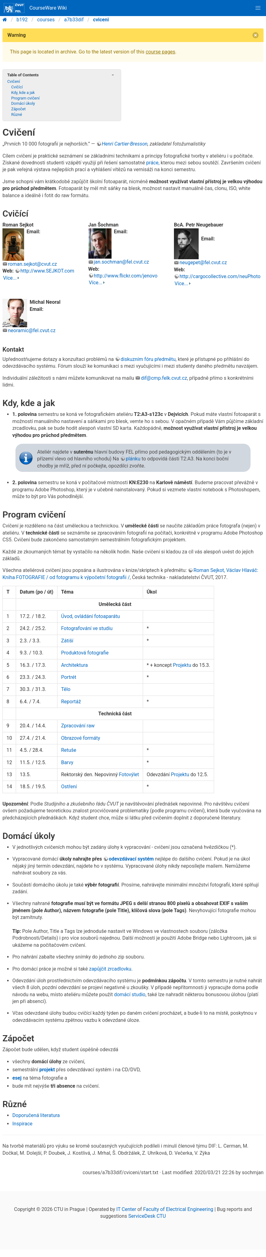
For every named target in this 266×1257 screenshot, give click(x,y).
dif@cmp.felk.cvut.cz (164, 378)
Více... (10, 278)
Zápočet (18, 109)
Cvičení (13, 81)
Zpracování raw (78, 726)
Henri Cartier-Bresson (125, 144)
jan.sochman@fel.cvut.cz (121, 262)
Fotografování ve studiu (87, 628)
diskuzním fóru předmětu (147, 359)
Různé (16, 114)
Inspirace (22, 1124)
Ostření (69, 786)
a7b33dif (74, 20)
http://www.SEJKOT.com (47, 271)
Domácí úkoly (23, 103)
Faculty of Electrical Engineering (178, 1209)
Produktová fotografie (85, 653)
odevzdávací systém (131, 859)
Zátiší (67, 641)
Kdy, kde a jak (23, 92)
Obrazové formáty (80, 738)
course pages (160, 52)
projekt (47, 1070)
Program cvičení (25, 98)
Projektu (182, 665)
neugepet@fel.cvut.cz (203, 262)
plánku (133, 459)
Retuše (68, 750)
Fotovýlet (129, 774)
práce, (152, 163)
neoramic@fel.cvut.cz (32, 330)
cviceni (101, 20)
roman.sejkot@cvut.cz (32, 264)
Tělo (65, 689)
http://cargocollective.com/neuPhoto (219, 276)
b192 (22, 20)
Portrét (68, 677)
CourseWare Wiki (35, 8)
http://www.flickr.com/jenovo (126, 276)
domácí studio (130, 994)
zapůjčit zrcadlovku (110, 969)
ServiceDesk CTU (147, 1216)
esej (17, 1078)
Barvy (67, 762)
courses (46, 20)
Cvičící (17, 87)
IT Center (126, 1209)
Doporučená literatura (36, 1115)
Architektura (74, 665)
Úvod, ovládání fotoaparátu (90, 616)
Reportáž (71, 702)
